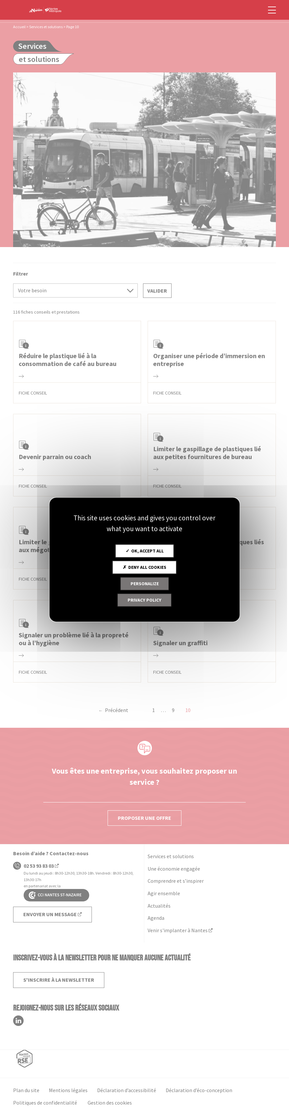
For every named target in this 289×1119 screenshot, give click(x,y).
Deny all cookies (144, 567)
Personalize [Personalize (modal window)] (145, 584)
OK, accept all (145, 551)
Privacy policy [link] (144, 600)
